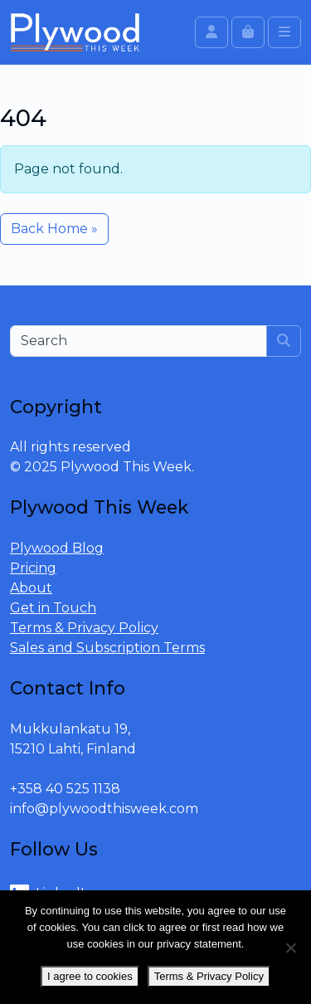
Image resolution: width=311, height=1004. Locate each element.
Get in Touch (53, 608)
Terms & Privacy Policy (84, 628)
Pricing (33, 568)
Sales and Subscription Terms (107, 648)
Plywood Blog (57, 548)
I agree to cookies (90, 976)
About (31, 588)
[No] (290, 947)
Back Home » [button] (54, 228)
